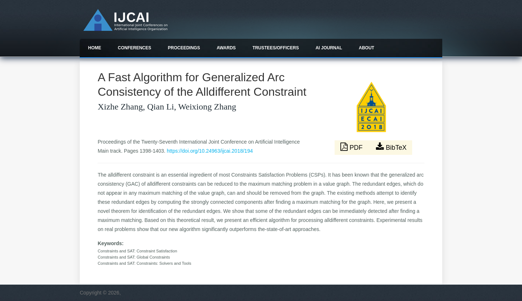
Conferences (134, 47)
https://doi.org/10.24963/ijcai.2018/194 (210, 151)
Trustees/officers (275, 47)
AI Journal (328, 47)
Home (94, 47)
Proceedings (184, 47)
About (366, 47)
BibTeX (391, 147)
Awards (226, 47)
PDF (352, 147)
